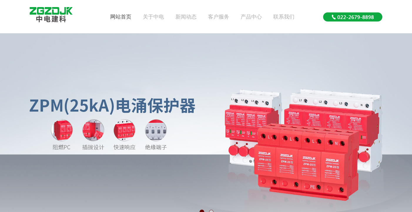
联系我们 (283, 17)
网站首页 (120, 17)
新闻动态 (186, 17)
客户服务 (218, 17)
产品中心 (251, 17)
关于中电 (153, 17)
